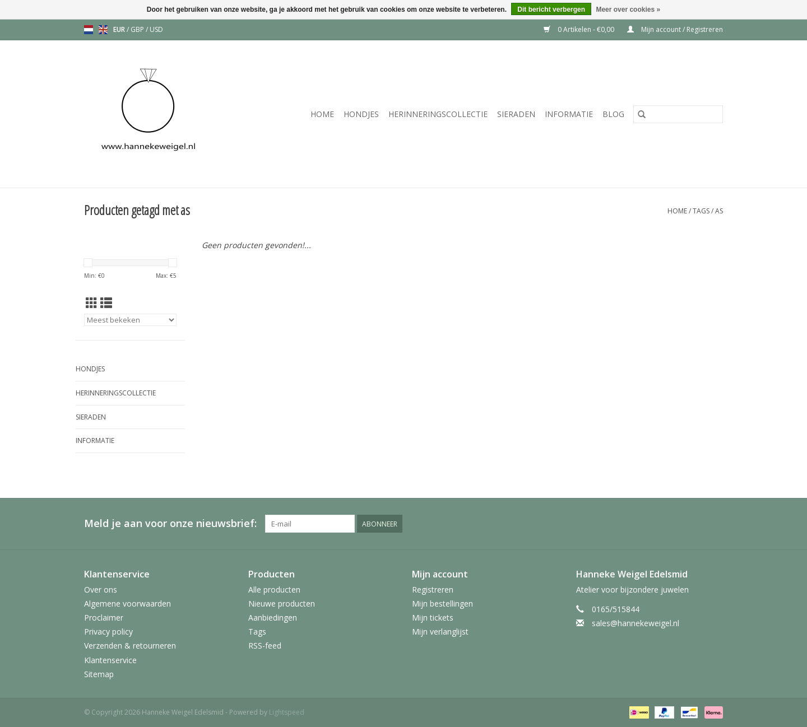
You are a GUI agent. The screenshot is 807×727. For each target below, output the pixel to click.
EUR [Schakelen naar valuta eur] (120, 29)
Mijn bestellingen (442, 603)
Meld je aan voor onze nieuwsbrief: (170, 523)
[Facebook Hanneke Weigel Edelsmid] (674, 524)
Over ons (100, 589)
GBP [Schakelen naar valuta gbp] (138, 29)
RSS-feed (264, 645)
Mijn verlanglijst (440, 631)
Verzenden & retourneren (130, 645)
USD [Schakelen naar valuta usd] (156, 29)
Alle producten (274, 589)
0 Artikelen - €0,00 (580, 29)
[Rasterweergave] (92, 303)
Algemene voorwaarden (127, 603)
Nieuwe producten (281, 603)
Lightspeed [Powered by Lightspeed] (286, 712)
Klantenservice (110, 660)
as (719, 211)
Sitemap (99, 674)
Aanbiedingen (272, 617)
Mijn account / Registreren (675, 29)
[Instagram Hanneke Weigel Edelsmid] (714, 524)
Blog (613, 114)
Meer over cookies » (628, 9)
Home (322, 114)
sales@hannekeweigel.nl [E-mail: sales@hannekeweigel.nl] (635, 623)
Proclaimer (103, 617)
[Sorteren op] (130, 320)
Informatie (569, 114)
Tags (701, 211)
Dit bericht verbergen (551, 9)
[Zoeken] (678, 114)
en (103, 29)
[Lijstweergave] (106, 303)
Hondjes (361, 114)
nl (88, 29)
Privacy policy (108, 631)
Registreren (432, 589)
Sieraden (516, 114)
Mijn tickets (432, 617)
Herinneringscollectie (438, 114)
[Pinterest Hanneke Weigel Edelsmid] (694, 524)
